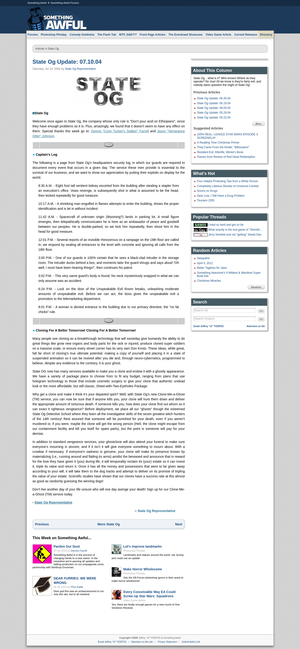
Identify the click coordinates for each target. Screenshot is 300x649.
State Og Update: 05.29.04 (214, 112)
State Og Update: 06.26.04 (214, 98)
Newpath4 (203, 258)
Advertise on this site (142, 642)
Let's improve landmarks (142, 546)
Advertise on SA (256, 326)
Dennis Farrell (79, 550)
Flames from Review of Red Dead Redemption (226, 157)
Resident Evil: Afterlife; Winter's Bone (220, 152)
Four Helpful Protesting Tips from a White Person (227, 181)
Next (178, 524)
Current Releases (245, 34)
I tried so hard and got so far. (226, 224)
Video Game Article (134, 600)
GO (261, 311)
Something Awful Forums (65, 3)
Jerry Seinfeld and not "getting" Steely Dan (235, 234)
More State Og (109, 524)
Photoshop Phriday (134, 550)
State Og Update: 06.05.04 (214, 108)
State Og (53, 48)
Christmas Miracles (209, 280)
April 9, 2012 (205, 263)
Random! (256, 287)
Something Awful (37, 3)
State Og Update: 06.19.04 (214, 103)
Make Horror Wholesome (142, 569)
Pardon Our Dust (67, 546)
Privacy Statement (167, 642)
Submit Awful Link (191, 642)
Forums (33, 34)
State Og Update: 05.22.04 (214, 117)
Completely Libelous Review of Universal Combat (228, 186)
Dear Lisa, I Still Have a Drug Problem (221, 195)
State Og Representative (80, 68)
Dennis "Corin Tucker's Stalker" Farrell (120, 131)
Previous (42, 524)
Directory (266, 34)
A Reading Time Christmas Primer (218, 142)
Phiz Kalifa (77, 587)
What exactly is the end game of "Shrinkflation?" (236, 229)
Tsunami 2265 (206, 200)
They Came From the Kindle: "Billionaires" (223, 147)
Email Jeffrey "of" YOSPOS (209, 326)
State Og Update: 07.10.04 (67, 62)
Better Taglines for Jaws (212, 267)
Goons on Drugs (207, 190)
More (258, 123)
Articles (40, 48)
